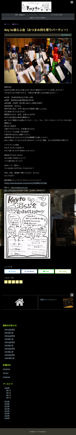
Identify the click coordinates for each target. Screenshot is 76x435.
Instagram (6, 377)
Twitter (6, 373)
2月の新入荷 (8, 345)
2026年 (7, 388)
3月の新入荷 (8, 339)
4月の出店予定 (9, 336)
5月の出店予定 (9, 329)
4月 (7, 390)
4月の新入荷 (8, 332)
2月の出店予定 (9, 348)
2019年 (7, 415)
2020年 (7, 413)
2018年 (7, 418)
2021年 (7, 411)
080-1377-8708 (9, 190)
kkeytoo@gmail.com (19, 187)
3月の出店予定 (9, 342)
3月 (7, 393)
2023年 (7, 406)
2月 (7, 395)
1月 (7, 397)
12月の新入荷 (9, 358)
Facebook (6, 369)
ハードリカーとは (56, 15)
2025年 (7, 401)
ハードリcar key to (40, 432)
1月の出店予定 (9, 355)
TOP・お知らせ (20, 15)
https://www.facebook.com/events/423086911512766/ (25, 183)
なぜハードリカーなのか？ (38, 18)
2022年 (7, 408)
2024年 (7, 404)
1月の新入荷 (8, 351)
